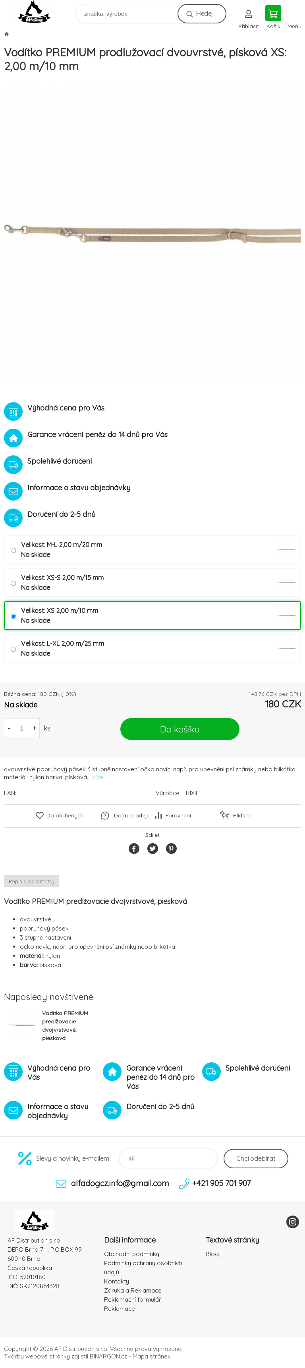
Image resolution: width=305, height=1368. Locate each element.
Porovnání (178, 815)
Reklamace (119, 1308)
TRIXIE (190, 793)
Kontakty (116, 1281)
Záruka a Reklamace (133, 1290)
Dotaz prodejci (132, 815)
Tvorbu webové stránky (37, 1356)
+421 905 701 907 (221, 1183)
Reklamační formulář (132, 1299)
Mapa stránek (152, 1356)
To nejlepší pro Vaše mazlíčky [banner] (39, 11)
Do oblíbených (64, 815)
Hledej (204, 13)
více (97, 777)
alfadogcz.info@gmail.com (120, 1183)
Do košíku (180, 729)
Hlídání (241, 815)
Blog (212, 1254)
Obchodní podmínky (131, 1254)
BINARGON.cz (108, 1356)
